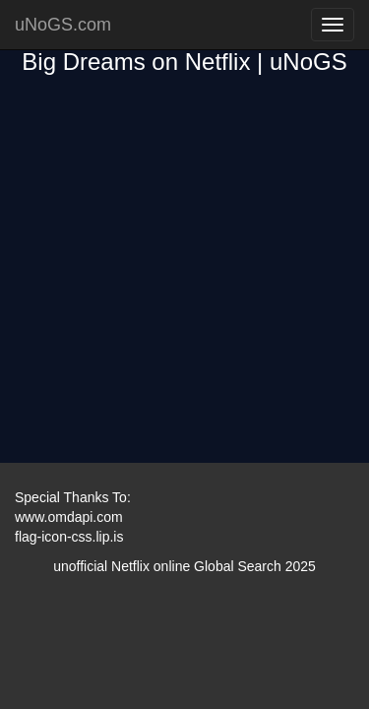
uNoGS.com (63, 24)
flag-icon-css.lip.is (69, 537)
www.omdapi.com (69, 517)
